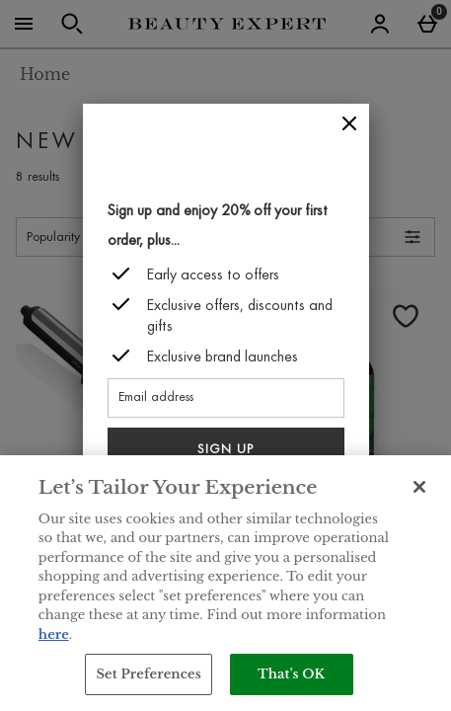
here (53, 634)
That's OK (291, 674)
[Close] (349, 124)
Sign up (225, 450)
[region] (225, 583)
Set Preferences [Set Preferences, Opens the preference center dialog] (148, 674)
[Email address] (226, 398)
